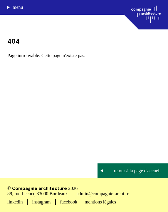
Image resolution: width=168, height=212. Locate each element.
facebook (69, 201)
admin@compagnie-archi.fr (103, 193)
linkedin (15, 201)
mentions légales (100, 201)
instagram (41, 201)
